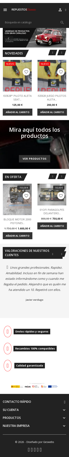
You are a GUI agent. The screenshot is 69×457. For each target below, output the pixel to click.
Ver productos (35, 158)
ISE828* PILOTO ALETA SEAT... (17, 97)
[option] (34, 38)
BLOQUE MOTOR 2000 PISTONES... (17, 221)
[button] (7, 38)
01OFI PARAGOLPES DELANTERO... (52, 211)
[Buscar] (34, 22)
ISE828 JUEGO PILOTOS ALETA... (52, 97)
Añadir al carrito (17, 112)
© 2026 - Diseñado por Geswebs (34, 442)
